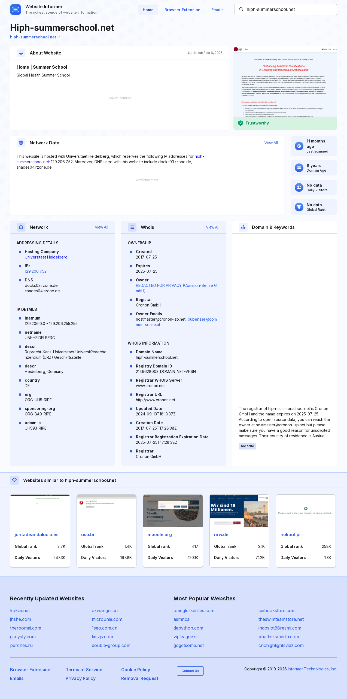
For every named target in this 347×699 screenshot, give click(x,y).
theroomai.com (25, 628)
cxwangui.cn (105, 610)
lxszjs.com (102, 636)
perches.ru (21, 645)
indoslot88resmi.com (279, 628)
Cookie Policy (135, 669)
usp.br (88, 534)
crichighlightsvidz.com (281, 645)
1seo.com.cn (104, 628)
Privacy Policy (81, 678)
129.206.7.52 (36, 271)
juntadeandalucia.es (37, 534)
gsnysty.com (23, 636)
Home (148, 9)
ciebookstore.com (277, 610)
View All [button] (271, 143)
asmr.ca (182, 619)
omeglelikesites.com (194, 610)
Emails (217, 9)
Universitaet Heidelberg (46, 257)
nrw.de (221, 534)
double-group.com (111, 645)
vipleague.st (186, 636)
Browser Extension (182, 9)
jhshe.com (20, 619)
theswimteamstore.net (281, 619)
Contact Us (190, 671)
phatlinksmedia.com (278, 636)
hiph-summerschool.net (35, 37)
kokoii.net (20, 610)
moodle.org (160, 534)
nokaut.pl (290, 534)
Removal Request (139, 678)
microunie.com (107, 619)
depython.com (188, 628)
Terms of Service (84, 669)
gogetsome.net (189, 645)
